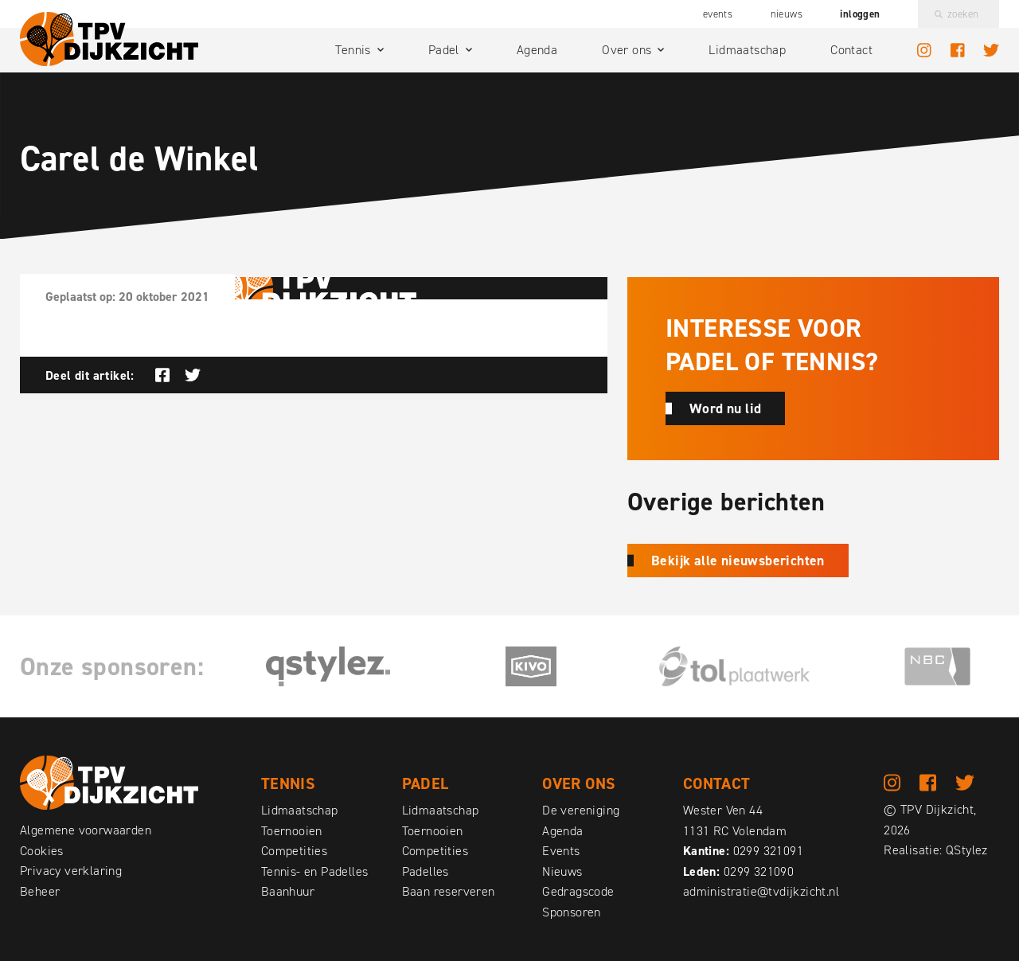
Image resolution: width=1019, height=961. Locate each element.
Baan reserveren (448, 891)
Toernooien (291, 830)
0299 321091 (768, 850)
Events (717, 14)
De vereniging (580, 810)
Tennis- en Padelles (315, 871)
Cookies (42, 850)
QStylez (967, 850)
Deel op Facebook (162, 375)
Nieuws (786, 14)
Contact (851, 49)
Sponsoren (571, 912)
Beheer (40, 891)
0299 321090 (759, 871)
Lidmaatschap (747, 49)
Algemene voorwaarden (85, 830)
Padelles (425, 871)
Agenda (537, 49)
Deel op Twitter (193, 375)
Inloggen (860, 14)
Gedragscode (578, 891)
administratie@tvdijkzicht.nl (761, 891)
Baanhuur (287, 891)
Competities (294, 850)
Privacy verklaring (71, 870)
